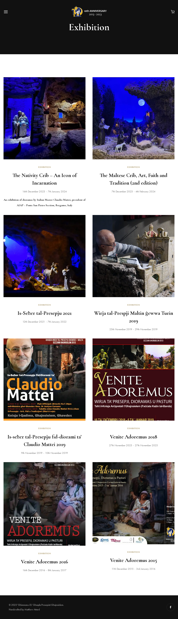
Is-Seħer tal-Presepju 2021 (45, 313)
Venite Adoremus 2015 (133, 560)
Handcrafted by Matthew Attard (24, 609)
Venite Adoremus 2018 (133, 437)
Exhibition (44, 167)
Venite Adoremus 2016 (44, 561)
